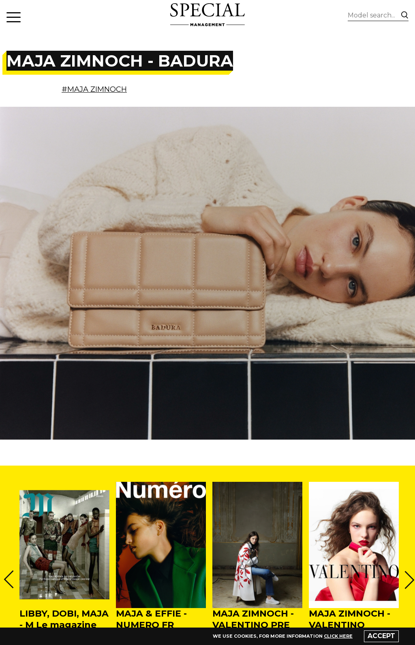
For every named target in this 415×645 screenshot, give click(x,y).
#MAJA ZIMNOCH (94, 89)
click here (338, 636)
